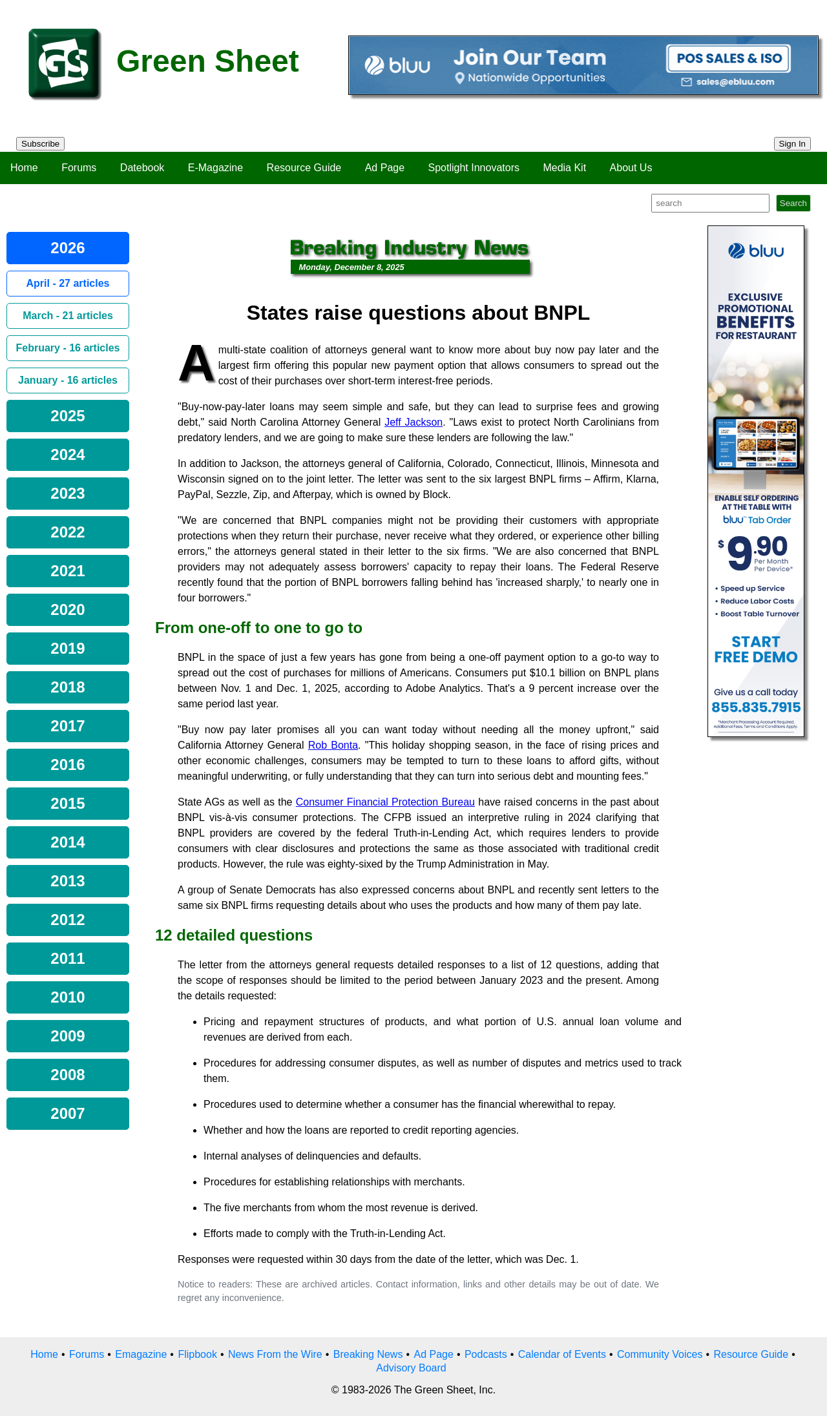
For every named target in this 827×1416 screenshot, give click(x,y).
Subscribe (40, 144)
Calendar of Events (562, 1354)
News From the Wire (275, 1354)
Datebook (142, 167)
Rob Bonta (333, 745)
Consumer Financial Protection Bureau (385, 801)
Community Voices (660, 1354)
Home (24, 167)
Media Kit (564, 167)
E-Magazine (215, 167)
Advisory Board (411, 1367)
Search (793, 203)
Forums (78, 167)
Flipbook (197, 1354)
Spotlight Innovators (473, 167)
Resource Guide (304, 167)
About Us (631, 167)
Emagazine (141, 1354)
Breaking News (368, 1354)
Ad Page (384, 167)
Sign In (792, 144)
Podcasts (486, 1354)
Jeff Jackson (413, 422)
